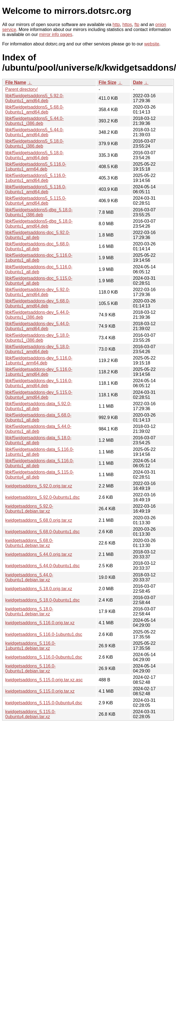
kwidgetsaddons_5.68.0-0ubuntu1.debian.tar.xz (29, 543)
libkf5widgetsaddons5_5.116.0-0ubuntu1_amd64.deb (35, 189)
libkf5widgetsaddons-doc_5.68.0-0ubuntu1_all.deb (37, 246)
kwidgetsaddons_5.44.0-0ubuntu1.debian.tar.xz (29, 577)
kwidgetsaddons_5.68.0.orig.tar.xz (38, 520)
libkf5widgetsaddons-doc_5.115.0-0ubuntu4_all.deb (38, 281)
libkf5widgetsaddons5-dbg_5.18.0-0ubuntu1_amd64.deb (39, 223)
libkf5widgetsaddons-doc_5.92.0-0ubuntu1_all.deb (37, 235)
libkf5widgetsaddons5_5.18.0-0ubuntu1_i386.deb (34, 143)
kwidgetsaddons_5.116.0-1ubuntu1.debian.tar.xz (30, 646)
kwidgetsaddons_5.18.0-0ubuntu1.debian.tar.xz (29, 611)
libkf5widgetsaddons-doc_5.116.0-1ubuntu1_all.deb (38, 258)
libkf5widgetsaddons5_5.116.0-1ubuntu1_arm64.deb (35, 166)
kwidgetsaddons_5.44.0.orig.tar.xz (38, 554)
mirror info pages (55, 34)
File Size (107, 82)
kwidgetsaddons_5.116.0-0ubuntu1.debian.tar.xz (30, 668)
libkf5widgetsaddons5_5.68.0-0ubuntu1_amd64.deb (34, 109)
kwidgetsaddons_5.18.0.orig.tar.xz (38, 588)
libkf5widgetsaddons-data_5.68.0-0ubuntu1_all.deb (38, 417)
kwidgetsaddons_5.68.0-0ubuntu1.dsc (42, 531)
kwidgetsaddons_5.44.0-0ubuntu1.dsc (42, 565)
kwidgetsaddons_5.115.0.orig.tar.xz (40, 691)
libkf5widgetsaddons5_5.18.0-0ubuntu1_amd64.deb (34, 155)
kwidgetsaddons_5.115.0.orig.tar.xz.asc (44, 679)
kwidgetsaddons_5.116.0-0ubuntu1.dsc (43, 657)
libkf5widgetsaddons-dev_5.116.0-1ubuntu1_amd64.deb (38, 372)
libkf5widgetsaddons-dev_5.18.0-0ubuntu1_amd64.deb (37, 349)
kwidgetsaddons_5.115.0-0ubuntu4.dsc (43, 702)
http (116, 24)
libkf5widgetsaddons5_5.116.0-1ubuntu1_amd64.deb (35, 178)
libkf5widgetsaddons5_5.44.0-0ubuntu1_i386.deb (34, 121)
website (151, 44)
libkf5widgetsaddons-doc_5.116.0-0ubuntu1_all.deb (38, 269)
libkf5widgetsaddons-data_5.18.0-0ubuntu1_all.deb (38, 440)
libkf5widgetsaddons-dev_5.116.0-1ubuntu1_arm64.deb (38, 360)
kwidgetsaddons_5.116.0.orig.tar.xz (40, 622)
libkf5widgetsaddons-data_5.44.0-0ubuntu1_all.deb (38, 429)
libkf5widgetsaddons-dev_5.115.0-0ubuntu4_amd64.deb (38, 395)
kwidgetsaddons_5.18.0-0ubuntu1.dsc (42, 600)
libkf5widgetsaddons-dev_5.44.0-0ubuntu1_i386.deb (37, 315)
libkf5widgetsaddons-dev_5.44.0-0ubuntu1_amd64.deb (37, 326)
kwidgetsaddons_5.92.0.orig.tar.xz (38, 486)
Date (138, 82)
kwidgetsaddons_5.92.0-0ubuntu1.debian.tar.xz (29, 509)
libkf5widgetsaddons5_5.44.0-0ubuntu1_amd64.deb (34, 132)
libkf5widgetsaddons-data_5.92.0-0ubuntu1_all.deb (38, 406)
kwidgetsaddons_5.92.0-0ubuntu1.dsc (42, 497)
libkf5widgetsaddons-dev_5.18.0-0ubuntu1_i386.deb (37, 338)
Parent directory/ (21, 89)
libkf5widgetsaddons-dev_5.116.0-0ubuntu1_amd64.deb (38, 383)
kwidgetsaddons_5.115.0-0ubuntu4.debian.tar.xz (30, 714)
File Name (15, 82)
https (127, 24)
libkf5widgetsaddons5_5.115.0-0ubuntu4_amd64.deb (35, 201)
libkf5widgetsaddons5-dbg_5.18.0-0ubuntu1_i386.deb (39, 212)
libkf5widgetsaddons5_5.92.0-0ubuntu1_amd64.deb (34, 98)
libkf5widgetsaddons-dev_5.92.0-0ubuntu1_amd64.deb (37, 292)
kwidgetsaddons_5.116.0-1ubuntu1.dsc (43, 634)
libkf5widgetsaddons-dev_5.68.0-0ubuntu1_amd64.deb (37, 303)
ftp (136, 24)
